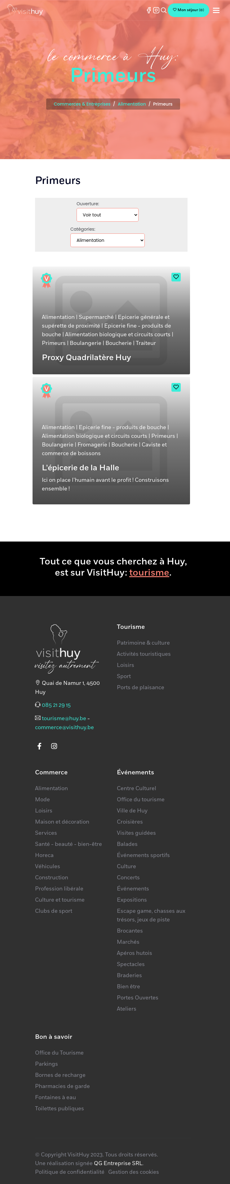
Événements (133, 889)
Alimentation (132, 104)
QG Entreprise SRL (118, 1163)
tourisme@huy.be (64, 718)
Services (46, 833)
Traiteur (146, 343)
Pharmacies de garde (62, 1086)
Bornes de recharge (60, 1075)
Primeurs (54, 343)
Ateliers (126, 1009)
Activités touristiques (144, 654)
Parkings (46, 1064)
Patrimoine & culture (143, 643)
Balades (127, 844)
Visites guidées (136, 833)
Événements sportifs (143, 855)
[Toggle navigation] (216, 10)
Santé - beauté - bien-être (68, 844)
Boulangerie (85, 343)
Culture (126, 866)
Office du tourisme (141, 799)
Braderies (129, 975)
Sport (124, 676)
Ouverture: (88, 204)
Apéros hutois (134, 953)
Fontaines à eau (55, 1097)
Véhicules (47, 866)
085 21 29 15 (56, 705)
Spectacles (131, 964)
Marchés (128, 942)
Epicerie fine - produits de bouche (122, 427)
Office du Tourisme (59, 1053)
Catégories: (82, 229)
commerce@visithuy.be (64, 727)
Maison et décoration (62, 822)
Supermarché (96, 317)
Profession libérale (59, 889)
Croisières (130, 822)
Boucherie (118, 343)
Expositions (132, 900)
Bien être (128, 986)
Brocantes (130, 931)
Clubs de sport (53, 911)
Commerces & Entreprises (82, 104)
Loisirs (125, 665)
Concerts (128, 877)
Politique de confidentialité (69, 1172)
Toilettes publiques (59, 1108)
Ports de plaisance (140, 687)
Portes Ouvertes (137, 998)
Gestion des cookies (133, 1172)
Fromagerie (92, 445)
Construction (51, 877)
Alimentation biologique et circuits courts (117, 334)
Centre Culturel (136, 788)
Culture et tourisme (60, 900)
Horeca (44, 855)
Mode (42, 799)
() (188, 10)
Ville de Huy (132, 811)
